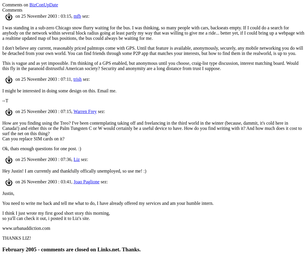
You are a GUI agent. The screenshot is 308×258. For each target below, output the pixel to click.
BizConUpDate (43, 4)
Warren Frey (85, 111)
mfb (77, 16)
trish (77, 79)
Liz (76, 159)
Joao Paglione (86, 181)
